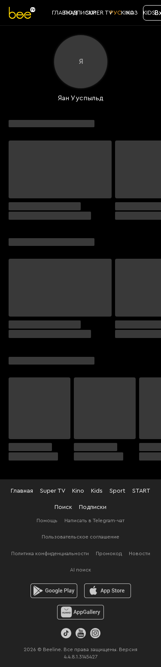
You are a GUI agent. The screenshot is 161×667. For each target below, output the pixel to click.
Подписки (92, 507)
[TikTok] (66, 633)
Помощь (47, 520)
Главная (22, 491)
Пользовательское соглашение (80, 536)
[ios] (107, 590)
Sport (117, 491)
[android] (53, 590)
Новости (139, 553)
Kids (97, 491)
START (141, 491)
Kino (78, 491)
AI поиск (80, 569)
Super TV (52, 491)
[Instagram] (95, 633)
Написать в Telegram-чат (94, 520)
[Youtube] (81, 633)
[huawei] (80, 612)
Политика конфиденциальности (50, 553)
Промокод (109, 553)
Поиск (63, 507)
